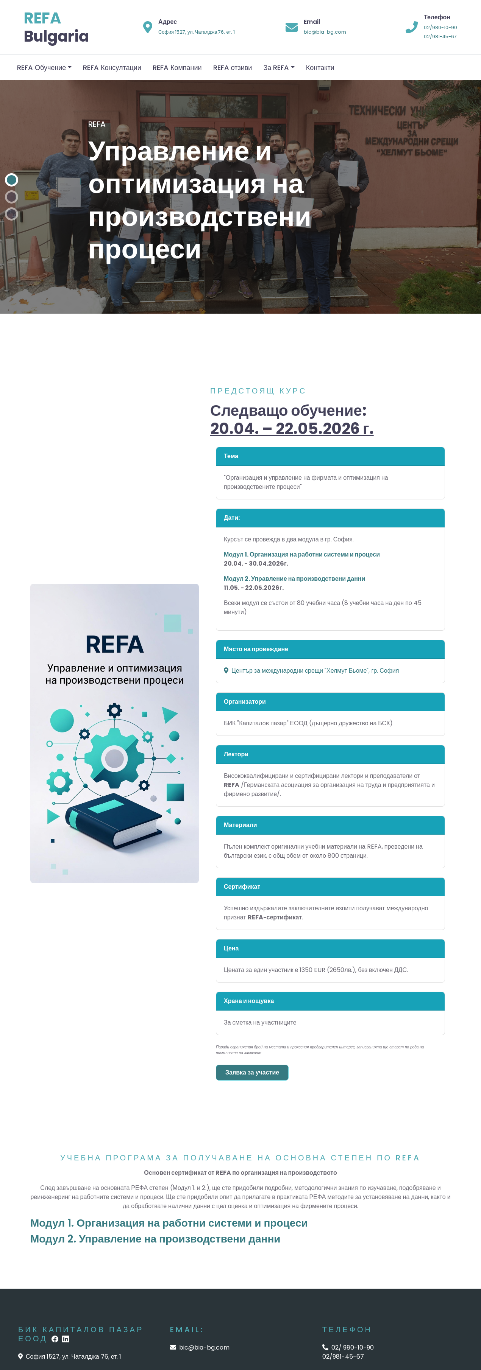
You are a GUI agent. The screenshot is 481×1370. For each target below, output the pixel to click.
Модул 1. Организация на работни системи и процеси (169, 1223)
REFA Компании (177, 67)
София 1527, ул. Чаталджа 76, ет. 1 (196, 32)
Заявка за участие (252, 1072)
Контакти (320, 67)
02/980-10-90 (440, 27)
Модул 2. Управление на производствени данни (155, 1239)
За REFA (276, 67)
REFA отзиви (232, 67)
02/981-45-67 (440, 36)
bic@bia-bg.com (325, 32)
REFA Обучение (41, 67)
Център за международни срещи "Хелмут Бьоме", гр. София (311, 670)
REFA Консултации (112, 67)
